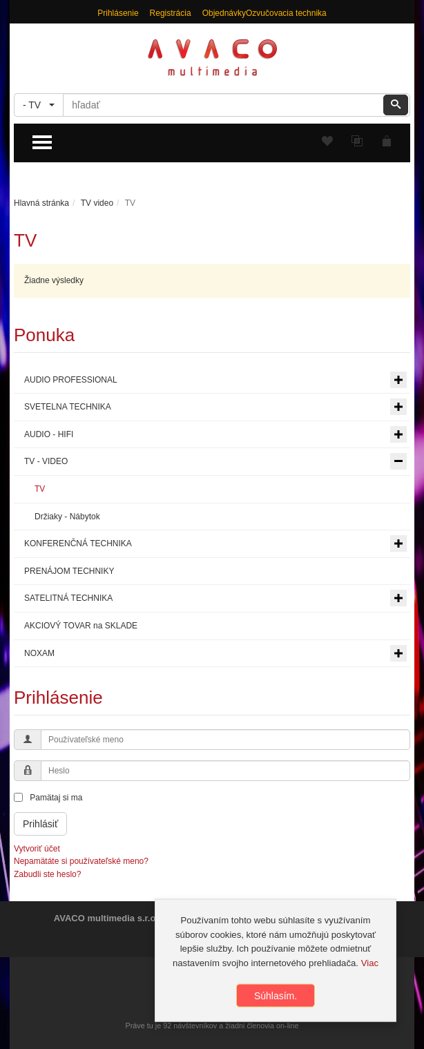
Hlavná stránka (41, 203)
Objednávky (224, 13)
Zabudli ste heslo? (47, 874)
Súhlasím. (275, 998)
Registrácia (170, 13)
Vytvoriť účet (37, 849)
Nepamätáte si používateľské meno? (81, 861)
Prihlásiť (40, 823)
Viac (369, 966)
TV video (97, 203)
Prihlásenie (117, 13)
